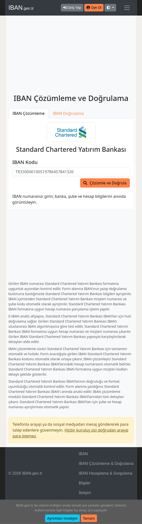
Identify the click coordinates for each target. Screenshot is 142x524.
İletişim (85, 493)
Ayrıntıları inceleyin (62, 518)
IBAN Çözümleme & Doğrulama (106, 463)
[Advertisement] (71, 56)
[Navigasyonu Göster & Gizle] (127, 8)
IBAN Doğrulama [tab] (68, 113)
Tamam (89, 518)
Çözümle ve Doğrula (108, 183)
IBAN (21, 7)
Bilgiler (85, 483)
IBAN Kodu (25, 162)
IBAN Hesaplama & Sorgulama (106, 473)
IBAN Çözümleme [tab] (29, 113)
